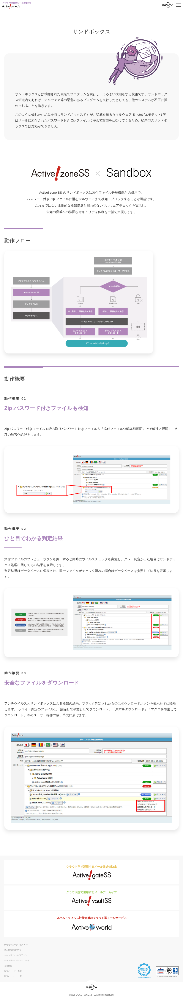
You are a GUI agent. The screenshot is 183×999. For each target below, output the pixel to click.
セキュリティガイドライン (16, 955)
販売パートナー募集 (13, 971)
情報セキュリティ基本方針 (16, 945)
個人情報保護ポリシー (14, 950)
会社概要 (8, 966)
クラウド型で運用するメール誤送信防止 (91, 872)
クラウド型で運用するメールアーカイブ (91, 898)
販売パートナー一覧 (13, 976)
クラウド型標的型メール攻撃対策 (16, 5)
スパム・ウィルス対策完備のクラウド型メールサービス (92, 924)
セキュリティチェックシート (17, 960)
